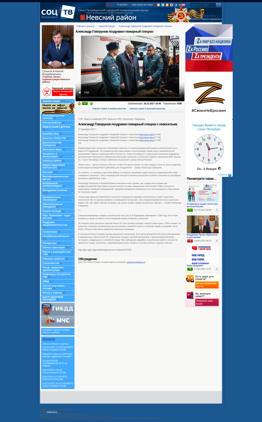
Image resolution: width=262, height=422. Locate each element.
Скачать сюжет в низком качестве (109, 108)
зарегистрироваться (136, 262)
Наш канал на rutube (142, 4)
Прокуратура (50, 243)
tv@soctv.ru (52, 412)
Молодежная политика (55, 190)
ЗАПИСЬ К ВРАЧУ (52, 161)
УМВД (46, 281)
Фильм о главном (52, 292)
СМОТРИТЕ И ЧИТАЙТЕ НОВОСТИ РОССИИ (55, 378)
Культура (47, 172)
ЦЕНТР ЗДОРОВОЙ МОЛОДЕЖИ (53, 298)
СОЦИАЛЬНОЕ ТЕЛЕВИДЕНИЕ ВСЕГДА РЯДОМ (55, 363)
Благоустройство (52, 122)
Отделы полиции (52, 211)
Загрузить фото (147, 134)
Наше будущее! (195, 265)
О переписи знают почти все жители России (202, 205)
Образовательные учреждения (53, 205)
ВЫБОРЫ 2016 (51, 134)
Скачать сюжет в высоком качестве (147, 108)
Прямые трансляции (54, 247)
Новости (48, 339)
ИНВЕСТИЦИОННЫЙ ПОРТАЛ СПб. (54, 166)
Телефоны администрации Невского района (56, 331)
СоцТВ (59, 14)
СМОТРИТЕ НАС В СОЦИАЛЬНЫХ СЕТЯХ (54, 371)
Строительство (51, 263)
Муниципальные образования (52, 198)
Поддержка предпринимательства (55, 223)
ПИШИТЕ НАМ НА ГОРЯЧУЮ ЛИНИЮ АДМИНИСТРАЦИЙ (57, 355)
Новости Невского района (55, 344)
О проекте (122, 4)
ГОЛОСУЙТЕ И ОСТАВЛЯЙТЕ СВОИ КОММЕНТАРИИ (57, 348)
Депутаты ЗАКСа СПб (54, 138)
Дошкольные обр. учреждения (52, 143)
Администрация (51, 101)
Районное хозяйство (54, 259)
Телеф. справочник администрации (53, 268)
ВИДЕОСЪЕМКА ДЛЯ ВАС (56, 127)
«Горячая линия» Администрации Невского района (56, 79)
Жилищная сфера (52, 149)
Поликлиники (50, 232)
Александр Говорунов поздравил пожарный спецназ (145, 26)
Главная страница (85, 26)
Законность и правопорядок (50, 155)
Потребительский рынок (56, 236)
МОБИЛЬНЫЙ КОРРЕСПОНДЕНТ (53, 184)
